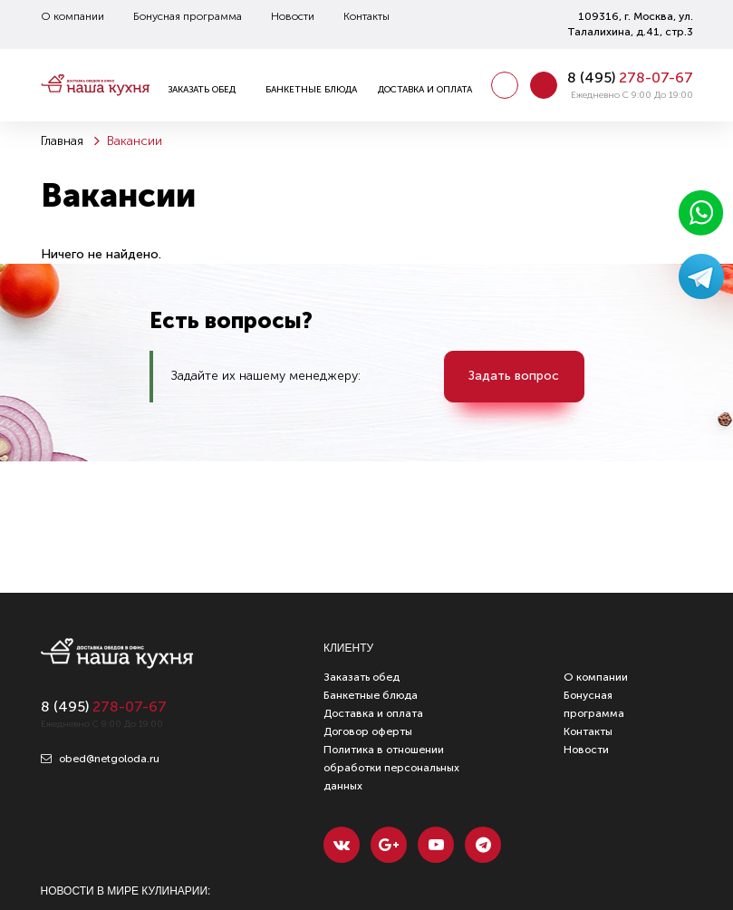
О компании (72, 16)
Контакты (366, 16)
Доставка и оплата (425, 89)
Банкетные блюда (311, 89)
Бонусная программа (187, 16)
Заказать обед (202, 89)
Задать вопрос (513, 375)
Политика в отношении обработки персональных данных (391, 767)
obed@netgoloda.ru (100, 758)
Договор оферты (367, 731)
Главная (62, 141)
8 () (630, 77)
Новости (292, 16)
